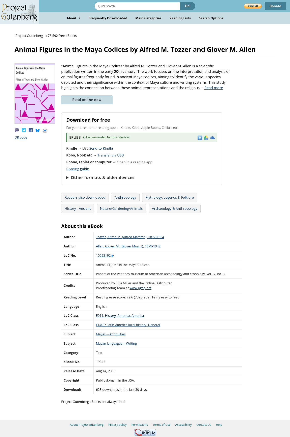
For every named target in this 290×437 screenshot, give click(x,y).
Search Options (211, 18)
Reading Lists (180, 18)
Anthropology (125, 197)
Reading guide (77, 168)
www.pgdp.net (140, 288)
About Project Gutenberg (87, 425)
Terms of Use (162, 425)
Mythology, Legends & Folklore (169, 197)
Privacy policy (117, 425)
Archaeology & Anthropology (174, 208)
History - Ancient (78, 208)
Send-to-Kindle (101, 148)
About (74, 18)
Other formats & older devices (102, 177)
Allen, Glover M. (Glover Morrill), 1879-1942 (128, 246)
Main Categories (148, 18)
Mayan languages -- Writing (116, 343)
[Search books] (137, 6)
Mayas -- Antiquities (111, 334)
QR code (20, 137)
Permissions (139, 425)
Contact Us (203, 425)
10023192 (105, 255)
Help (219, 425)
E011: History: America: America (120, 315)
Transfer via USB (110, 155)
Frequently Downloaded (108, 18)
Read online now (87, 99)
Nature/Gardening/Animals (121, 208)
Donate (275, 6)
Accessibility (183, 425)
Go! (188, 6)
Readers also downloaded (85, 197)
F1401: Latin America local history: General (128, 325)
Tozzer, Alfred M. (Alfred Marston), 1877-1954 (130, 237)
